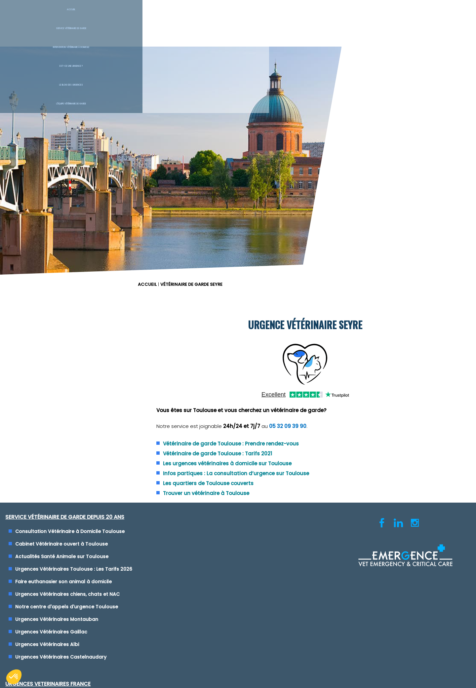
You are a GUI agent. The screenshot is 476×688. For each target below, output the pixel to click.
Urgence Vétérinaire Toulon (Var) (288, 372)
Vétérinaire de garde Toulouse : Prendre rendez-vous (328, 221)
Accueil (40, 16)
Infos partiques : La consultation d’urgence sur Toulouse (333, 251)
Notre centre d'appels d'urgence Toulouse (71, 385)
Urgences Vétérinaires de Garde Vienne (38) (301, 335)
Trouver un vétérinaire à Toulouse (303, 271)
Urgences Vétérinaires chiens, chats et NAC (72, 372)
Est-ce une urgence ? (278, 16)
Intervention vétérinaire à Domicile (202, 16)
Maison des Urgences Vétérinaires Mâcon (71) (303, 423)
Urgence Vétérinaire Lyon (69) (284, 310)
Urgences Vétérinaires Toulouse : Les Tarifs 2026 (78, 347)
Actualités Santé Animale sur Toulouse (66, 335)
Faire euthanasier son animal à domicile (68, 360)
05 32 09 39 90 (384, 204)
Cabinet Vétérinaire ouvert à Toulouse (66, 322)
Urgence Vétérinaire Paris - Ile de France (296, 385)
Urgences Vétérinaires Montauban (61, 398)
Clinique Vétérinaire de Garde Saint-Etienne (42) (306, 410)
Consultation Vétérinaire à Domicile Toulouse (74, 310)
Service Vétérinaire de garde (119, 16)
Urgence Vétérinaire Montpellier (286, 360)
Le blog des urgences (357, 16)
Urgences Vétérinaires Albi (51, 423)
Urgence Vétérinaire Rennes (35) (287, 398)
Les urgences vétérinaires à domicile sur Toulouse (324, 241)
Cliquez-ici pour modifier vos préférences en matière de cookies (238, 525)
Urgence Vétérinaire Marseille (283, 347)
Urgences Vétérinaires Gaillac (56, 410)
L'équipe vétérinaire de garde (436, 16)
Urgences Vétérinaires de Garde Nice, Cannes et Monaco (317, 322)
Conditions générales (237, 518)
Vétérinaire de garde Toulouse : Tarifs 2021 (314, 231)
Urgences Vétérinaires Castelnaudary (65, 435)
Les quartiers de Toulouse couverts (305, 261)
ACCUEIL (250, 51)
